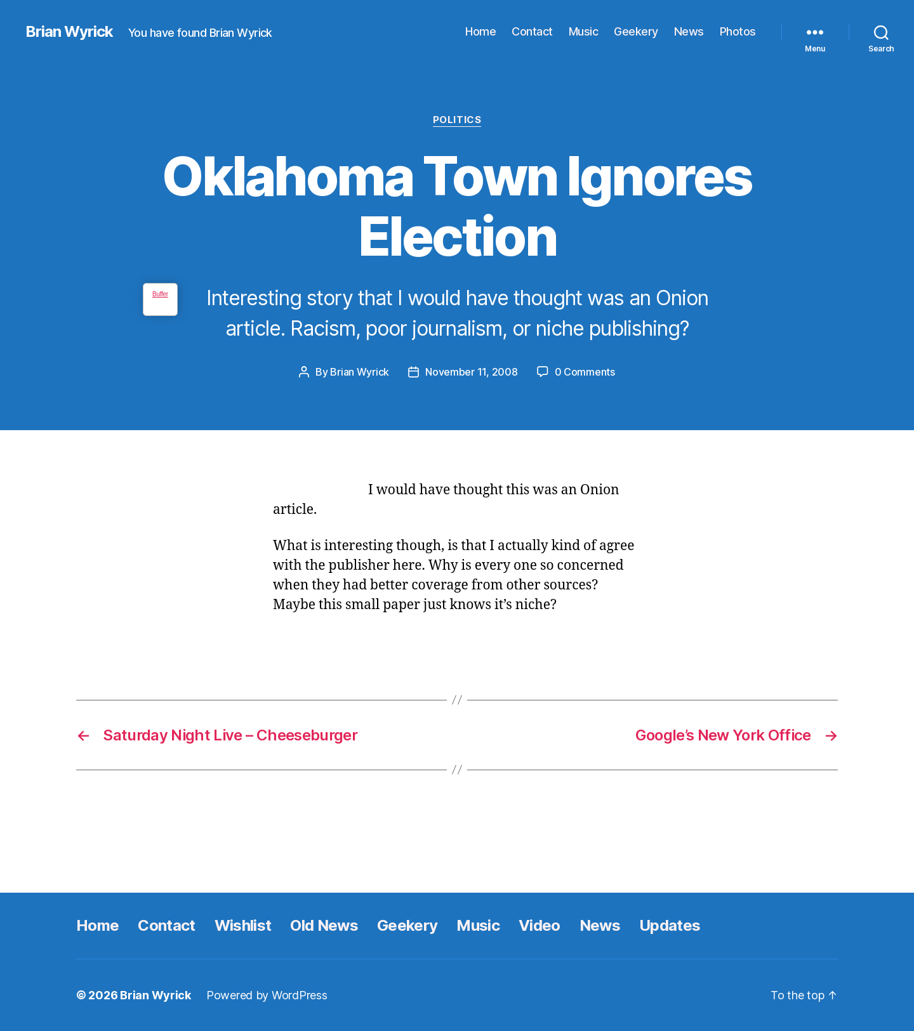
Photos (738, 31)
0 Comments (585, 371)
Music (584, 31)
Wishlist (243, 925)
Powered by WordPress (267, 995)
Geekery (636, 31)
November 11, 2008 (471, 371)
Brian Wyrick (69, 31)
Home (480, 31)
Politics (457, 120)
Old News (324, 925)
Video (539, 925)
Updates (669, 925)
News (689, 31)
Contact (532, 31)
